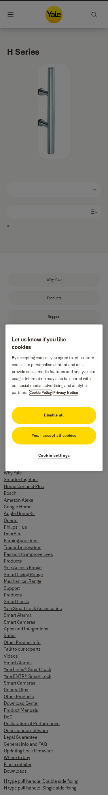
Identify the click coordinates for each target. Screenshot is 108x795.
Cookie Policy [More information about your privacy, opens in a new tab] (40, 392)
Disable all (54, 415)
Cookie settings (54, 455)
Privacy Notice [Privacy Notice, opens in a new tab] (65, 392)
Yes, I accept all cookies (54, 435)
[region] (54, 397)
